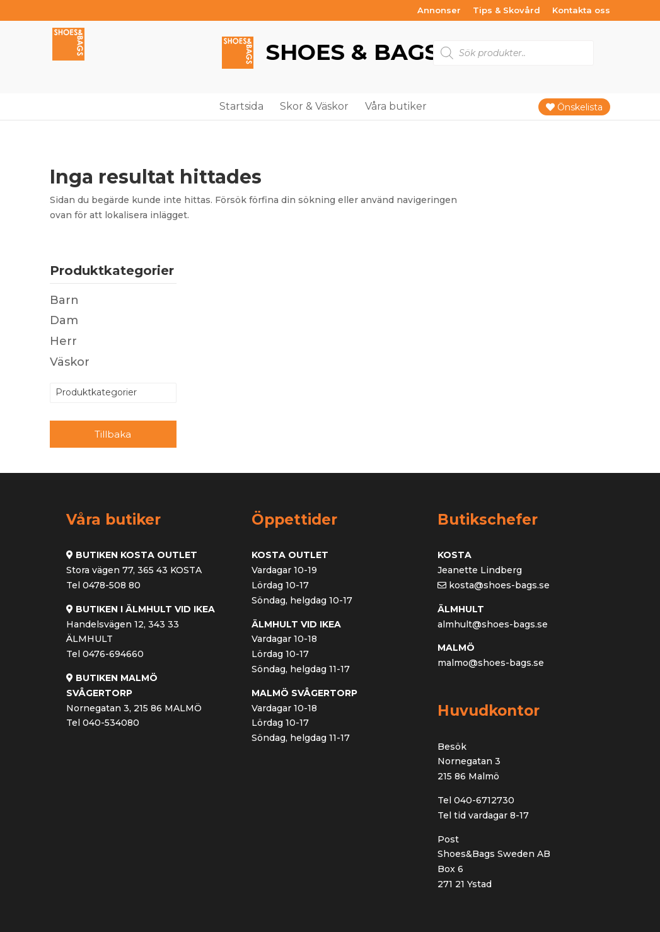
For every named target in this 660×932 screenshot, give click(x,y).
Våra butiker (396, 106)
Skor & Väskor (314, 106)
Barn (64, 300)
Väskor (70, 362)
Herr (63, 341)
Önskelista (574, 107)
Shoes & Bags (349, 52)
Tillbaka (113, 434)
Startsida (241, 106)
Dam (64, 320)
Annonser (439, 10)
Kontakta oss (581, 10)
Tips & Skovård (506, 10)
